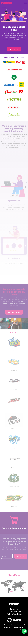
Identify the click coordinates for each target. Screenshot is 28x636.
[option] (14, 323)
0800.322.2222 (15, 612)
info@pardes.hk (16, 614)
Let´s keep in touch (14, 312)
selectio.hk (10, 630)
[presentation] (14, 563)
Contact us (20, 556)
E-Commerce (14, 49)
